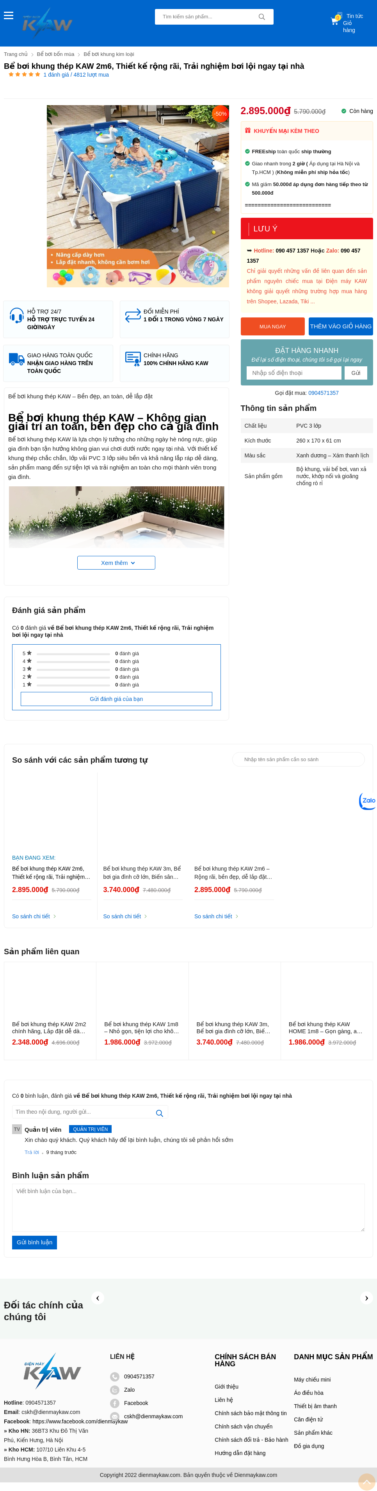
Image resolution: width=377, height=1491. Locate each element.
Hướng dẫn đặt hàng (240, 1462)
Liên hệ (224, 1408)
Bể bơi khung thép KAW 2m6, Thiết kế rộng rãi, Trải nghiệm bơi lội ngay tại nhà (48, 882)
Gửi (356, 372)
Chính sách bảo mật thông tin (250, 1422)
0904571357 (323, 392)
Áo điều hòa (309, 1401)
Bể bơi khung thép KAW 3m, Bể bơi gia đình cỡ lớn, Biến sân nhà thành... (234, 1036)
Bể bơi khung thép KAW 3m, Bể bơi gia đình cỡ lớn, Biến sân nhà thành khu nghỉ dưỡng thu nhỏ (142, 882)
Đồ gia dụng (309, 1455)
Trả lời (32, 1161)
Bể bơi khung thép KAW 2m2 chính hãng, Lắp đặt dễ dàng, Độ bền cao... (50, 1036)
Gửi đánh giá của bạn (116, 707)
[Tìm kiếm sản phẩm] (214, 17)
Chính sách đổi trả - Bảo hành (251, 1448)
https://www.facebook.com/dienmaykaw (80, 1430)
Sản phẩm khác (313, 1441)
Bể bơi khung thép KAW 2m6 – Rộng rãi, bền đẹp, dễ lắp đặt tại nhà (232, 882)
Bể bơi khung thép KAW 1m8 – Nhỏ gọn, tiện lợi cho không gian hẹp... (142, 1036)
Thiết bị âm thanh (315, 1415)
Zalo (122, 1398)
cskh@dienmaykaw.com (146, 1425)
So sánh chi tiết (31, 925)
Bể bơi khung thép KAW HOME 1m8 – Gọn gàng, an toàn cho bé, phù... (325, 1036)
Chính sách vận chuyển (243, 1435)
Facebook (129, 1411)
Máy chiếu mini (312, 1388)
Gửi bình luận (34, 1250)
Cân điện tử (308, 1428)
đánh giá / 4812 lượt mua (76, 74)
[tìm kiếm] (262, 17)
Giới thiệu (226, 1395)
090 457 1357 (292, 250)
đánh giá (127, 662)
